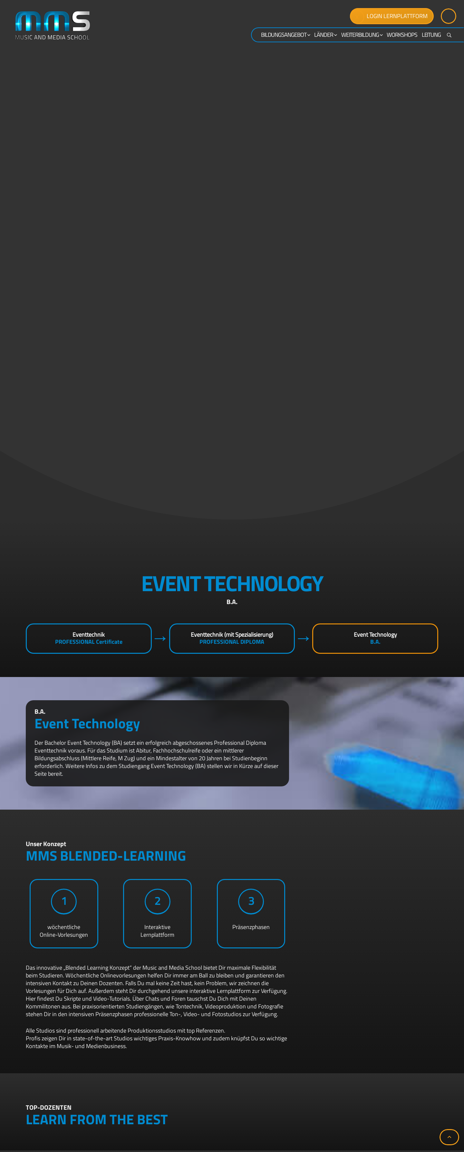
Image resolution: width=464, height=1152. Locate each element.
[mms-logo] (52, 25)
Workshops (402, 34)
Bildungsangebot (285, 34)
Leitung (431, 34)
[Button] (448, 16)
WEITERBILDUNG (361, 34)
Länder (325, 34)
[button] (449, 1137)
